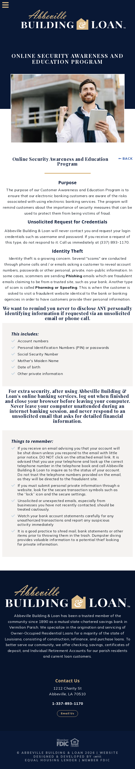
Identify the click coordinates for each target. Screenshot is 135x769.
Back (128, 159)
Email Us (67, 713)
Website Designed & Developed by (75, 754)
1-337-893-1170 (67, 703)
